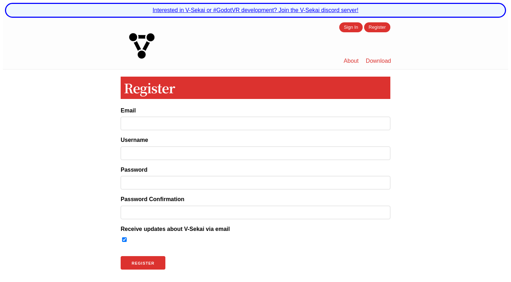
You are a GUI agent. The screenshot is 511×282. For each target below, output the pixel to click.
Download (378, 61)
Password (134, 170)
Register (377, 27)
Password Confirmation (153, 199)
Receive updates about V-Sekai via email (175, 229)
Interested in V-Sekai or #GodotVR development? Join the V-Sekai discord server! (255, 10)
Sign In (351, 27)
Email (128, 110)
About (351, 61)
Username (134, 140)
